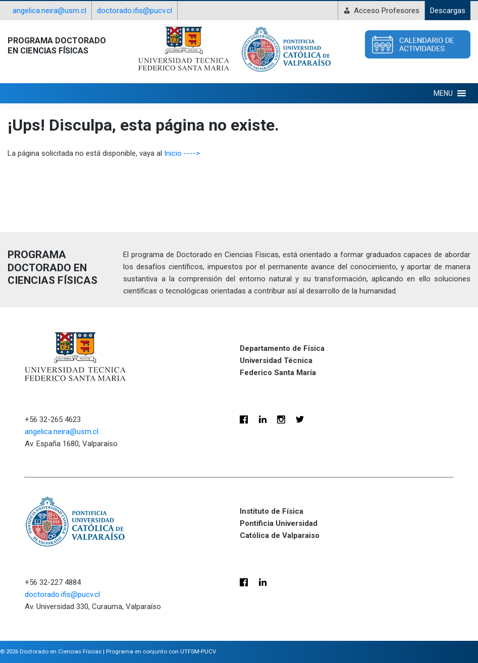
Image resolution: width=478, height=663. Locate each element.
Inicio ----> (182, 153)
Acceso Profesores (386, 10)
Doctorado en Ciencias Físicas (60, 651)
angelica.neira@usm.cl (49, 10)
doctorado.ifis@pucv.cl (134, 10)
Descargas (447, 10)
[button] (443, 93)
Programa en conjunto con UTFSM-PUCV (161, 651)
